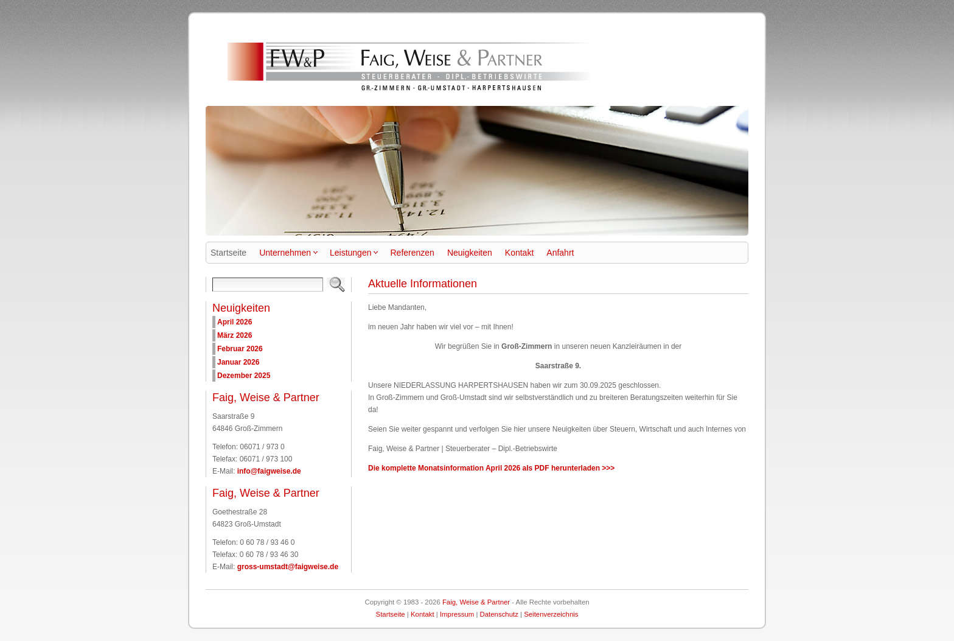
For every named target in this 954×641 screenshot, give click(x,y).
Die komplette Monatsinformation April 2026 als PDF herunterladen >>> (491, 468)
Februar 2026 (240, 349)
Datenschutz (499, 614)
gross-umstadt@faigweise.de (287, 566)
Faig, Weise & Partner (476, 602)
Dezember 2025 (243, 375)
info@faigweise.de (269, 471)
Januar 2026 (238, 362)
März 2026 (234, 335)
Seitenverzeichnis (551, 614)
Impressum (457, 614)
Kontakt (422, 614)
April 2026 (234, 322)
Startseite (390, 614)
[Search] (267, 285)
